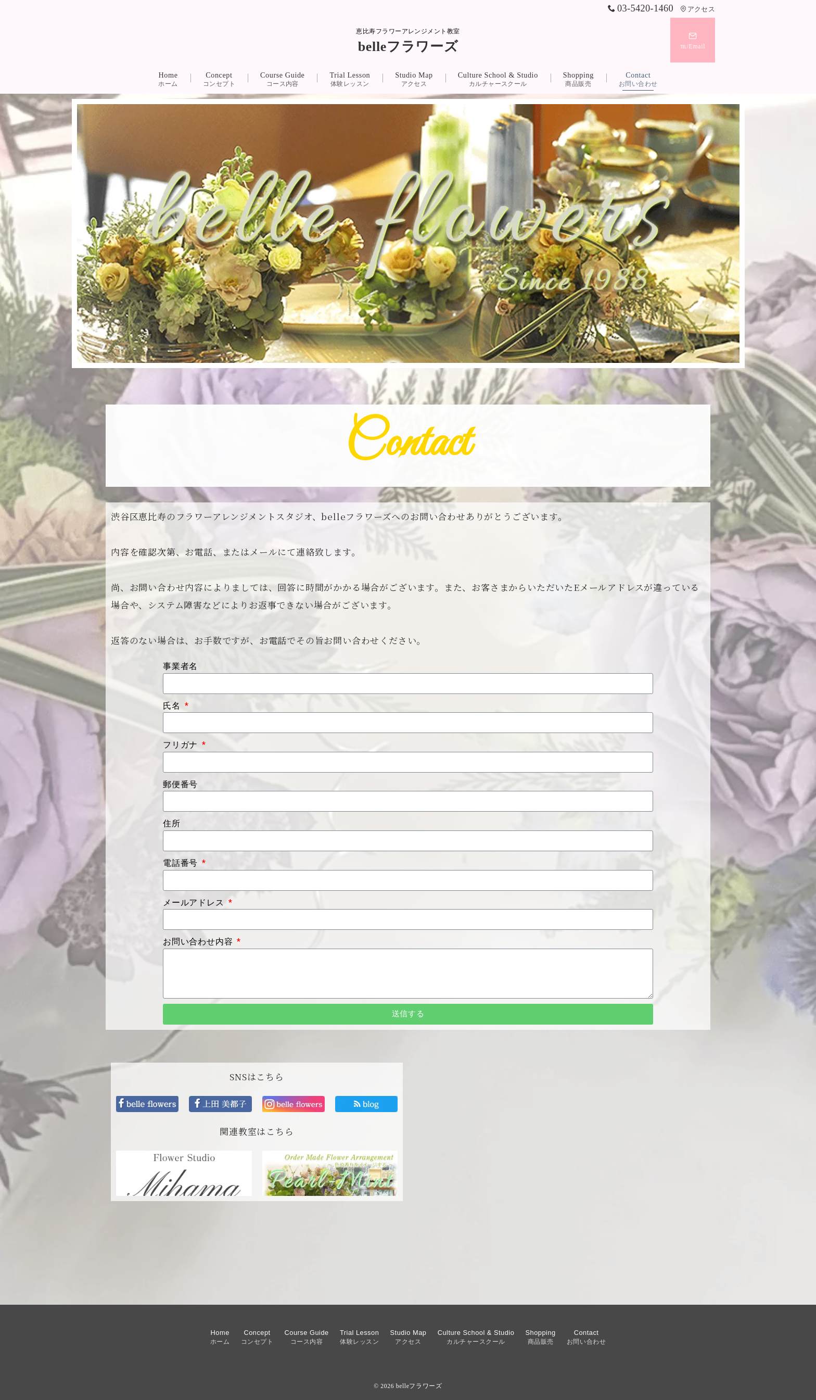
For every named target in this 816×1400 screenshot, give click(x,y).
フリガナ (181, 745)
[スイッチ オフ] (692, 40)
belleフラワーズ (408, 46)
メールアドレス (194, 902)
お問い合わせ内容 (199, 942)
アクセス (697, 9)
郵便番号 (180, 784)
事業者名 (180, 666)
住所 (172, 823)
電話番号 (181, 863)
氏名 (173, 706)
